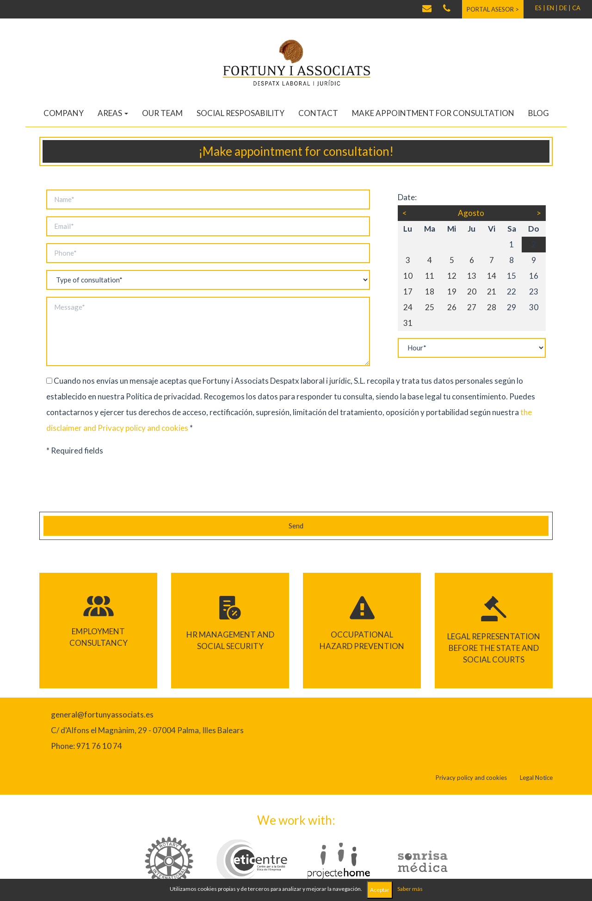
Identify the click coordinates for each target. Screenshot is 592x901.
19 (451, 291)
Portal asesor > (493, 9)
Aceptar (379, 889)
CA (576, 8)
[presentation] (109, 487)
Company (63, 113)
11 (429, 276)
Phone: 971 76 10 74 (86, 746)
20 (471, 291)
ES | (540, 8)
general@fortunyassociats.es (102, 714)
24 (408, 307)
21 (491, 291)
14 (491, 276)
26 (451, 307)
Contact (318, 113)
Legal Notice (536, 777)
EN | (552, 8)
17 (408, 291)
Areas (113, 113)
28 (491, 307)
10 (408, 276)
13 (471, 276)
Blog (538, 113)
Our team (162, 113)
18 (429, 291)
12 (451, 276)
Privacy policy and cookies (143, 428)
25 (429, 307)
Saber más (410, 888)
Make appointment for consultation (433, 113)
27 (471, 307)
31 (408, 323)
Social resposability (240, 113)
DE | (565, 8)
